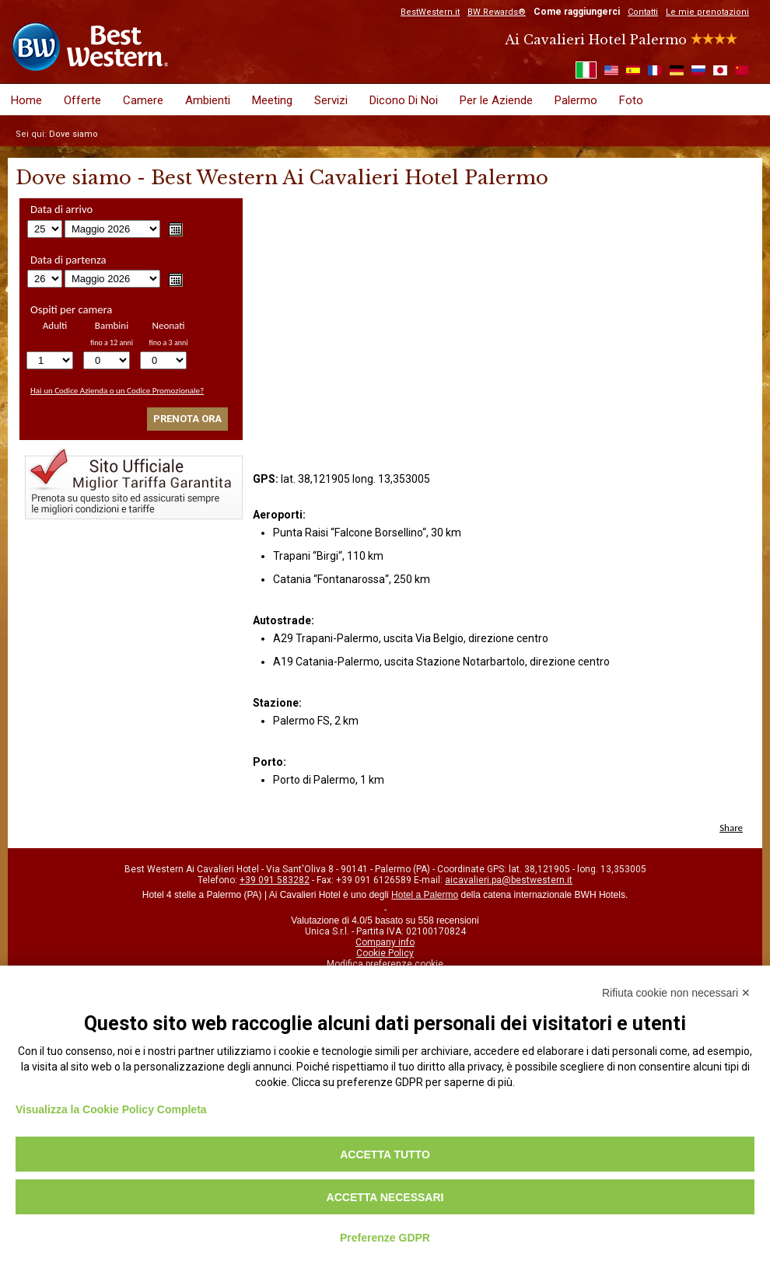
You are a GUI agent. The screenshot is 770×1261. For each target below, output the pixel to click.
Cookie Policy (385, 953)
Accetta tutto (385, 1154)
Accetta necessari (385, 1197)
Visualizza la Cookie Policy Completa (111, 1109)
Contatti (643, 12)
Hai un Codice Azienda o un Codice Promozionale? (117, 391)
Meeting (272, 100)
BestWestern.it (430, 12)
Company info (385, 942)
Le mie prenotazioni (707, 12)
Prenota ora (187, 418)
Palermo (576, 100)
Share (731, 827)
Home (26, 100)
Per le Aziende (496, 100)
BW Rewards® (496, 12)
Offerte (82, 100)
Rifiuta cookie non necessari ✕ (676, 993)
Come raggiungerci (577, 11)
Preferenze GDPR (385, 1237)
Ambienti (207, 100)
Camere (143, 100)
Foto (631, 100)
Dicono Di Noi (403, 100)
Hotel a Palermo (424, 894)
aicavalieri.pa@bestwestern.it (508, 880)
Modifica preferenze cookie (385, 964)
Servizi (331, 100)
